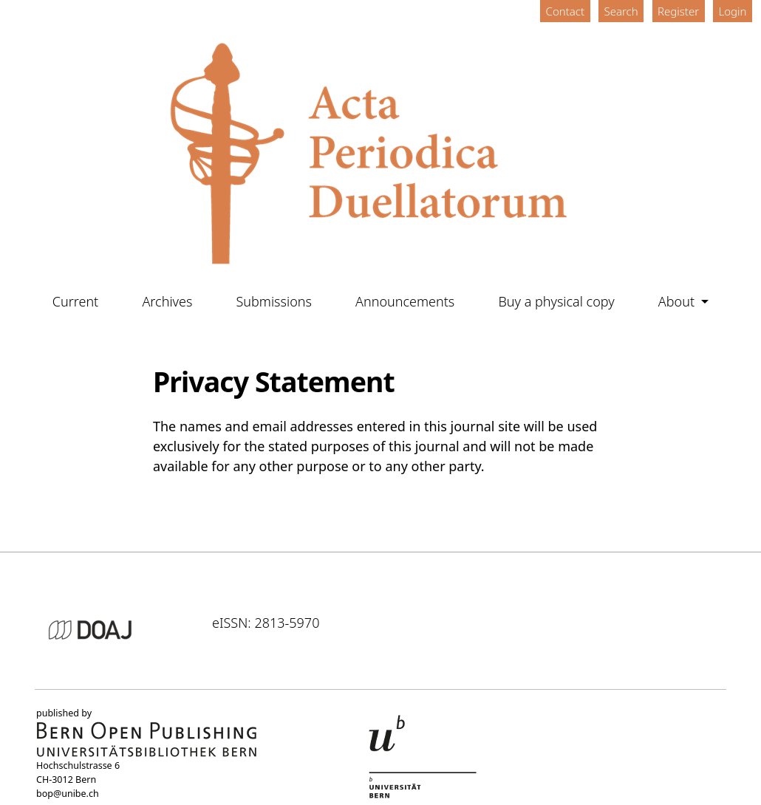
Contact (565, 11)
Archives (167, 301)
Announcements (404, 301)
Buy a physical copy (556, 301)
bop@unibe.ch (67, 793)
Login (733, 11)
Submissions (274, 301)
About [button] (678, 301)
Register (678, 11)
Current (75, 301)
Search (621, 11)
